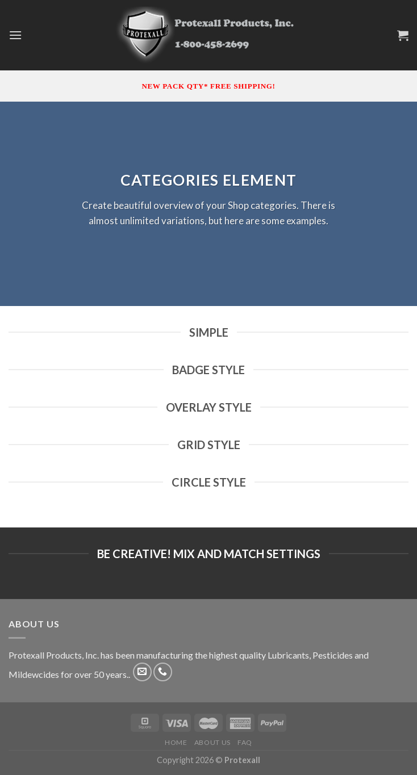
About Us (212, 742)
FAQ (244, 742)
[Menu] (15, 35)
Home (176, 742)
